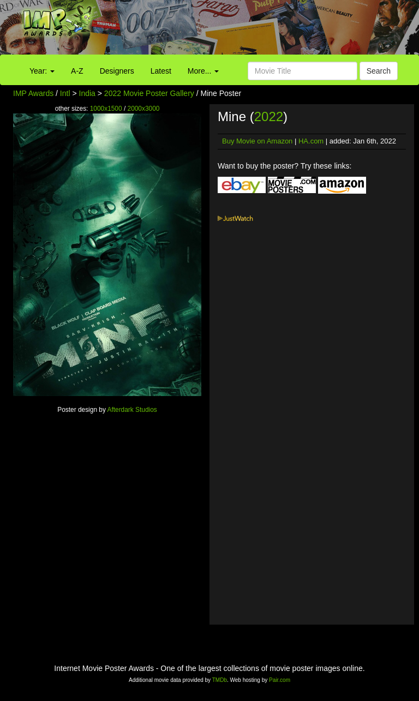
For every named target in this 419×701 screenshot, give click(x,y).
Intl (65, 93)
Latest (161, 71)
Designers (117, 71)
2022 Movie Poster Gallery (149, 93)
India (87, 93)
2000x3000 (144, 108)
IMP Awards (33, 93)
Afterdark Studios (132, 410)
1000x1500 (106, 108)
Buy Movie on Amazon (257, 141)
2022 (268, 116)
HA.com (311, 141)
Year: (42, 71)
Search (379, 71)
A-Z (77, 71)
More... (203, 71)
